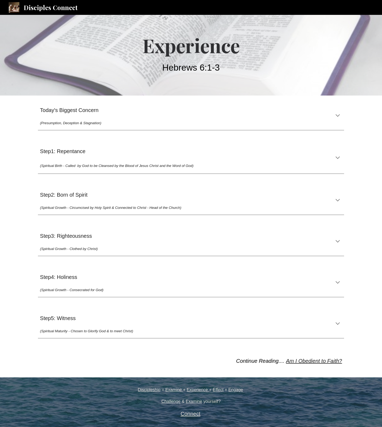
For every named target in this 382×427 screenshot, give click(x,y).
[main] (191, 55)
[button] (337, 116)
